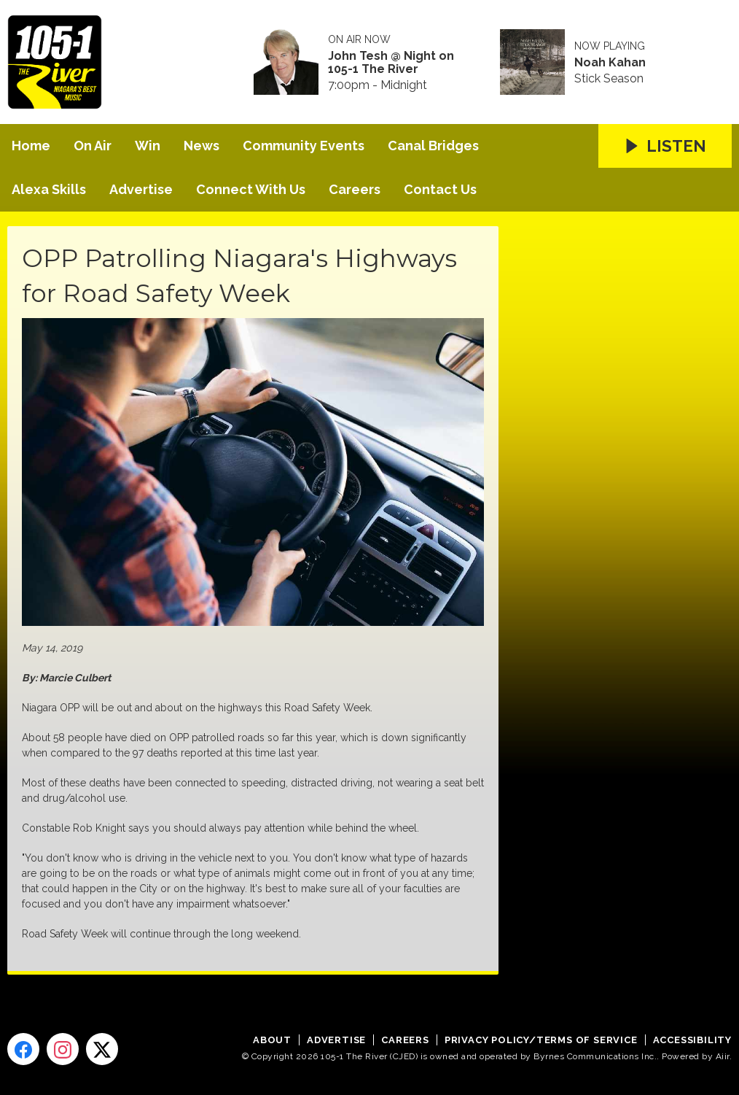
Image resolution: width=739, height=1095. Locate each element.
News (201, 145)
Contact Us (440, 189)
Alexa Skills (49, 189)
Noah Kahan (610, 62)
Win (147, 145)
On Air (93, 145)
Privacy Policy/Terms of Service (541, 1039)
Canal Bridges (433, 145)
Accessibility (692, 1039)
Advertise (141, 189)
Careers (354, 189)
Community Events (303, 145)
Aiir (723, 1056)
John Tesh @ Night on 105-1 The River (391, 63)
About (272, 1039)
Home (31, 145)
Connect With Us (250, 189)
